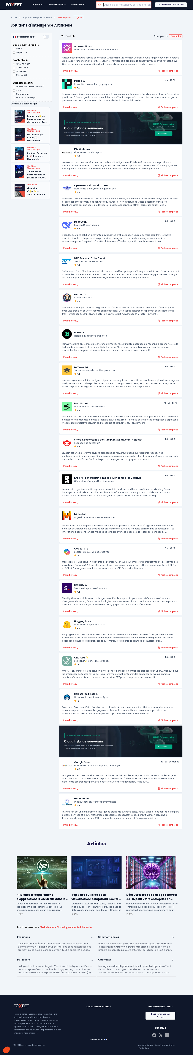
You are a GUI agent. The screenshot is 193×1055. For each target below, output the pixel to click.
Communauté (22, 94)
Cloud (19, 49)
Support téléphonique (26, 97)
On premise (21, 52)
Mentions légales (145, 1045)
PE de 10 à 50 (22, 68)
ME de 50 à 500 (23, 64)
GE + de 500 (21, 75)
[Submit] (99, 5)
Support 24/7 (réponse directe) (30, 87)
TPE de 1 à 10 (21, 71)
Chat (18, 90)
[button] (168, 36)
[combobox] (123, 4)
